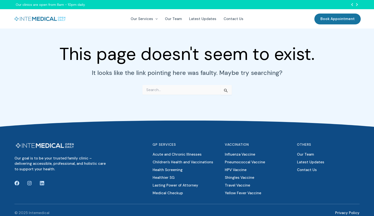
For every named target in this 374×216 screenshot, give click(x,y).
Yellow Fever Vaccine (243, 193)
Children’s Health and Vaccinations (183, 162)
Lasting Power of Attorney (175, 185)
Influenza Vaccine (240, 154)
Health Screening (168, 169)
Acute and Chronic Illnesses (177, 154)
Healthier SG (164, 177)
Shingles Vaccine (239, 177)
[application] (155, 19)
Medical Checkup (168, 193)
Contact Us (307, 169)
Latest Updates (310, 162)
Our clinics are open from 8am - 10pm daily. (50, 4)
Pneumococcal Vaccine (245, 162)
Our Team (305, 154)
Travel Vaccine (237, 185)
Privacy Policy (347, 212)
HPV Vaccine (236, 169)
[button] (352, 4)
